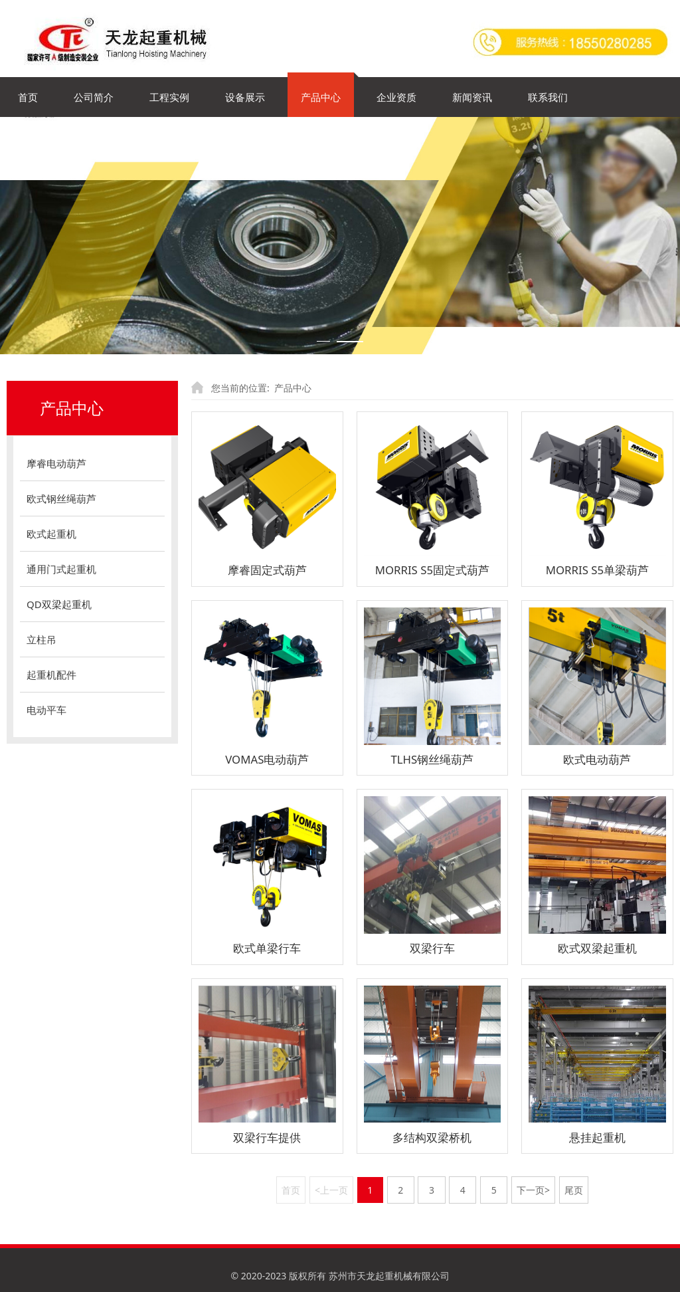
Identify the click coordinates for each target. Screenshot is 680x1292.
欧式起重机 (51, 533)
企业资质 (396, 97)
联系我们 (548, 97)
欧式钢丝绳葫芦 (61, 498)
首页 (28, 97)
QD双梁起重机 (59, 604)
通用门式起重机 (61, 569)
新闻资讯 (472, 97)
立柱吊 (41, 639)
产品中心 (321, 97)
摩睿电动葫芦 (56, 463)
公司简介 (94, 97)
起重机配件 (51, 674)
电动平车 (46, 709)
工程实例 (169, 97)
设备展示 (245, 97)
